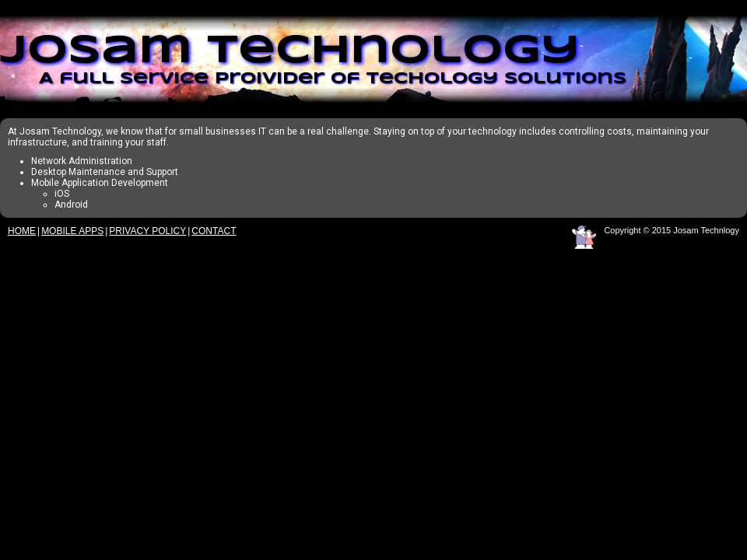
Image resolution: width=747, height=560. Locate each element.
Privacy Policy (147, 231)
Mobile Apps (72, 231)
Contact (213, 231)
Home (22, 231)
